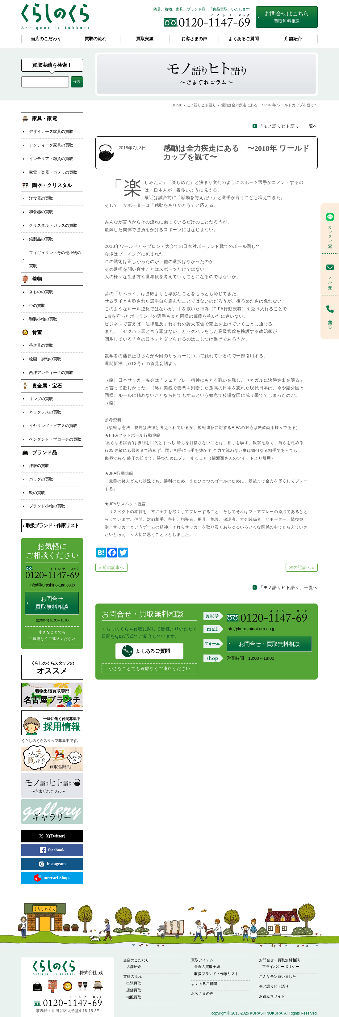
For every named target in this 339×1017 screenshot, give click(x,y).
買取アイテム (202, 939)
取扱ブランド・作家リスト (52, 504)
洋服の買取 (39, 447)
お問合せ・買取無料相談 (269, 644)
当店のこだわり (46, 38)
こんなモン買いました (277, 955)
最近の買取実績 (207, 945)
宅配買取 (133, 976)
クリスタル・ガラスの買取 (53, 220)
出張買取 (133, 962)
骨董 (37, 321)
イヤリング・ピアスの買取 (53, 409)
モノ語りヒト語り (274, 965)
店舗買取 (133, 969)
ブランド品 (44, 435)
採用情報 (63, 703)
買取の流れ (95, 38)
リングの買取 (41, 384)
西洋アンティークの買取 (51, 359)
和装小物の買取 (43, 308)
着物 (37, 270)
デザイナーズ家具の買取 (51, 131)
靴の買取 (37, 473)
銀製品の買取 (41, 232)
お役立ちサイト (272, 975)
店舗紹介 (293, 38)
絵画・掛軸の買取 (45, 346)
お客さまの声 (194, 38)
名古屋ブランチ (52, 675)
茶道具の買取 (41, 333)
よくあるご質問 (243, 38)
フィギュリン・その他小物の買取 (55, 251)
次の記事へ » (301, 567)
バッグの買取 (41, 460)
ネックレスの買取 (45, 397)
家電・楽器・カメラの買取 (53, 169)
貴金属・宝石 (47, 371)
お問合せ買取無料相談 (52, 582)
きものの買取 (41, 283)
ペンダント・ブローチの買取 (55, 422)
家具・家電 (44, 118)
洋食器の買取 (41, 194)
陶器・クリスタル (52, 181)
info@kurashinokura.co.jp (251, 628)
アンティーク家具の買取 (51, 144)
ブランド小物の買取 (47, 485)
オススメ (52, 647)
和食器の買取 (41, 207)
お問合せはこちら (287, 17)
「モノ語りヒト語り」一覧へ (288, 126)
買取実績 (144, 38)
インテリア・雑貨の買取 (51, 156)
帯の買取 (37, 295)
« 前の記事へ (111, 567)
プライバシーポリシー (280, 945)
